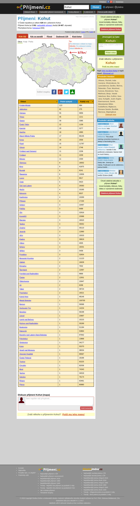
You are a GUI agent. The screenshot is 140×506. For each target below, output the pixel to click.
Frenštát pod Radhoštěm (29, 274)
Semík (112, 101)
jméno (120, 7)
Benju (108, 94)
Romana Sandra (104, 109)
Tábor (21, 289)
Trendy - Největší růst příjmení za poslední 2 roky (57, 485)
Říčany (22, 381)
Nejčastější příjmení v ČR (49, 474)
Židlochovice (24, 281)
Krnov (21, 140)
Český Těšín (24, 124)
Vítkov (21, 243)
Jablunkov (23, 109)
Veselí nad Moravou (27, 350)
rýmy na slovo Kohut (109, 71)
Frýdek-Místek (24, 105)
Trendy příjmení (74, 12)
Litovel (21, 316)
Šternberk (23, 270)
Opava (22, 121)
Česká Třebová (25, 358)
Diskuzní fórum (31, 12)
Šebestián (102, 88)
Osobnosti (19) (62, 37)
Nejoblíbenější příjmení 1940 (50, 483)
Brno (21, 167)
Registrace (119, 2)
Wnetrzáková (111, 83)
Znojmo (22, 228)
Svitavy (22, 205)
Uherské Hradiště (26, 354)
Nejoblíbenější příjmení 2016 (50, 478)
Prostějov (23, 255)
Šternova (101, 112)
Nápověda (22, 470)
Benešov (22, 312)
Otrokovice (23, 342)
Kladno (22, 239)
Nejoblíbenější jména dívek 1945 (95, 490)
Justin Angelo (116, 99)
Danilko (113, 86)
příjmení (110, 7)
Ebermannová (103, 101)
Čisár (109, 88)
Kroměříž (22, 216)
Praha (30, 42)
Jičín (21, 235)
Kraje (25, 42)
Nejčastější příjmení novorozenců (52, 12)
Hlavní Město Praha (27, 136)
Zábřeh (22, 262)
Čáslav (22, 277)
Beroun (22, 304)
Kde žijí (22, 36)
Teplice (22, 224)
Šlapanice (23, 174)
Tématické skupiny (46, 493)
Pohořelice (23, 339)
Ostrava (22, 113)
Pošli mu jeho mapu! (73, 414)
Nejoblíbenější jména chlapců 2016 (96, 478)
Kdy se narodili (36, 37)
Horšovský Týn (25, 308)
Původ (49, 37)
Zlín (20, 212)
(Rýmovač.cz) (108, 73)
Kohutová (36, 28)
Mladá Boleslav (25, 300)
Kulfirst (113, 96)
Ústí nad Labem (25, 186)
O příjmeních (89, 12)
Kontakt (21, 468)
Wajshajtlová (111, 112)
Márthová (101, 94)
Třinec (21, 117)
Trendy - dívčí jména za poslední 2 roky (97, 494)
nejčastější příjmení (44, 25)
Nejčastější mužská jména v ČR (95, 473)
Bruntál (22, 170)
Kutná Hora (23, 297)
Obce (20, 42)
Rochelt (108, 80)
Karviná (22, 128)
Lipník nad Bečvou (26, 320)
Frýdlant (22, 155)
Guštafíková (102, 107)
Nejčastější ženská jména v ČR (94, 475)
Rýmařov (22, 266)
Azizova (101, 91)
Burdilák (115, 109)
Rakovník (23, 331)
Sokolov (22, 377)
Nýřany (22, 247)
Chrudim (22, 365)
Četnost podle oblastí (106, 12)
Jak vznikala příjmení (47, 490)
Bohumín (22, 193)
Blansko (22, 220)
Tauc (116, 91)
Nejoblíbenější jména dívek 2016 (95, 480)
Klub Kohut (77, 37)
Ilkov (108, 96)
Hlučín (21, 189)
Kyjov (21, 346)
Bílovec (22, 159)
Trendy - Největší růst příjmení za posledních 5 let (57, 488)
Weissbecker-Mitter (105, 104)
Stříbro (22, 251)
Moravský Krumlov (26, 258)
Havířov (22, 132)
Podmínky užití (23, 475)
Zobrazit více (110, 115)
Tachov (22, 373)
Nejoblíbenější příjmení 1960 (50, 481)
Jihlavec (101, 80)
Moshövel (115, 88)
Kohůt (91, 32)
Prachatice (23, 293)
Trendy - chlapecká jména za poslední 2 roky (99, 492)
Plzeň (21, 144)
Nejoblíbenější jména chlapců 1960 (96, 483)
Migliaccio (112, 107)
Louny (21, 178)
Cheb (21, 182)
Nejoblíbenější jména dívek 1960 (95, 485)
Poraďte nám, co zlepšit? (27, 473)
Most (21, 369)
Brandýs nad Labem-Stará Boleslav (33, 335)
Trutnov (22, 362)
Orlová (22, 147)
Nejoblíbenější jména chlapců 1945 (96, 487)
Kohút (83, 32)
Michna (119, 86)
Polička (22, 209)
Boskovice (23, 327)
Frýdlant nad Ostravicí (28, 151)
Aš (20, 285)
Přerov (22, 385)
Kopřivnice (23, 197)
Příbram (22, 201)
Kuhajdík (106, 99)
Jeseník (22, 232)
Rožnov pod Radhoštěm (28, 323)
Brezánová (109, 91)
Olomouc (22, 163)
